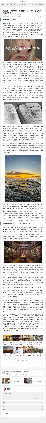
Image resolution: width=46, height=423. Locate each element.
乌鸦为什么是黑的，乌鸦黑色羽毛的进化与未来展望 (17, 344)
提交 (7, 413)
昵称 (4, 402)
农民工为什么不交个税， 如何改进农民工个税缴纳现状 (27, 355)
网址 (4, 409)
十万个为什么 (9, 4)
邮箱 (4, 406)
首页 (3, 4)
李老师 (11, 371)
